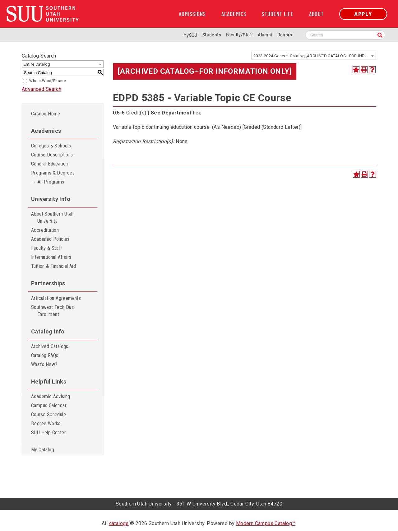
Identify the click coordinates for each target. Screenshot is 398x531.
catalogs (119, 523)
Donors (284, 34)
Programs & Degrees (53, 173)
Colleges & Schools (51, 146)
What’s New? (44, 364)
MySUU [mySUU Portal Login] (190, 35)
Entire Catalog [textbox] (37, 64)
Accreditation (45, 230)
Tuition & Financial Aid (53, 266)
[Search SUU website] (345, 35)
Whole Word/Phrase (47, 81)
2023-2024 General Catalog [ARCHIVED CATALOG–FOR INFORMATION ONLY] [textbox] (314, 56)
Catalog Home (45, 114)
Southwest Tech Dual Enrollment (53, 310)
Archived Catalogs (49, 346)
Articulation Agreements (56, 298)
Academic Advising (50, 396)
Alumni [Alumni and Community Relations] (265, 34)
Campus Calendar (49, 405)
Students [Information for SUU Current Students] (211, 34)
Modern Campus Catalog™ (265, 523)
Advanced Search (41, 89)
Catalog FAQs (44, 355)
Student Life (278, 14)
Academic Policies (50, 239)
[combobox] (314, 55)
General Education (49, 164)
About (316, 14)
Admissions (192, 14)
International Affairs (51, 257)
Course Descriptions (52, 155)
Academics (233, 14)
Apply (363, 14)
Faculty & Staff (46, 248)
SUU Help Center (48, 433)
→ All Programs (47, 182)
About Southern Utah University (52, 217)
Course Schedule (48, 414)
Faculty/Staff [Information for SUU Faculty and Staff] (239, 34)
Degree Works (46, 423)
